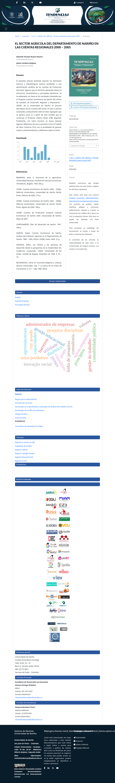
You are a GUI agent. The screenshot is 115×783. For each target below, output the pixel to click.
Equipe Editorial (81, 748)
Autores (18, 394)
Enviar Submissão (57, 281)
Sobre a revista (58, 745)
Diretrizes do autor (63, 750)
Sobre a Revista (81, 744)
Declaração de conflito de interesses (29, 410)
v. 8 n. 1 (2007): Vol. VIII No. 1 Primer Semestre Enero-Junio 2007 (56, 36)
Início (17, 36)
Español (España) (22, 301)
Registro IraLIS (21, 461)
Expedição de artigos (23, 446)
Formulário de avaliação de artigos (29, 426)
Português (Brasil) (22, 305)
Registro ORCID (21, 450)
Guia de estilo (20, 418)
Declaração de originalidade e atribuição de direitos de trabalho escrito (44, 406)
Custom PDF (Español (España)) (85, 107)
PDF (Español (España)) (81, 103)
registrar (67, 753)
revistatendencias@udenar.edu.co (28, 697)
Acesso (94, 2)
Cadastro (79, 2)
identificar (65, 761)
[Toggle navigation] (6, 29)
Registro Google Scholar (25, 453)
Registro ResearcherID (24, 457)
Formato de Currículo (23, 403)
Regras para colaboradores (26, 399)
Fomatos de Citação (78, 146)
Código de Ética (21, 414)
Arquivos (25, 36)
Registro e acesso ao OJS (25, 442)
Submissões (79, 737)
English (18, 297)
